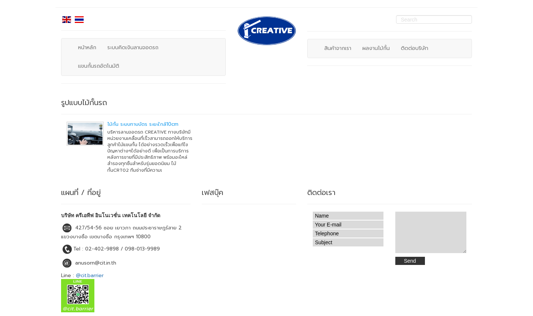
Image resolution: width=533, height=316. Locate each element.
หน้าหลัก (87, 47)
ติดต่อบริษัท (414, 48)
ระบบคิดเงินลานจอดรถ (132, 47)
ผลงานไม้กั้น (376, 48)
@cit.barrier (90, 275)
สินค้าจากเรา (337, 48)
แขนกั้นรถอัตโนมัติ (98, 66)
